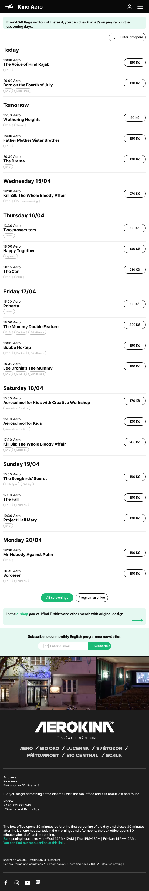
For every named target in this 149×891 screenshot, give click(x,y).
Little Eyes (11, 484)
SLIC (19, 277)
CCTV (95, 863)
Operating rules (78, 863)
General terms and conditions (23, 863)
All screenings (57, 598)
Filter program (127, 37)
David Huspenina (49, 859)
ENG (8, 69)
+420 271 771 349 (17, 805)
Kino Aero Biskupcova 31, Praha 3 (21, 783)
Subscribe (102, 646)
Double (20, 332)
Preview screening (27, 201)
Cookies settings (113, 863)
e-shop (22, 614)
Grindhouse (37, 332)
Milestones (22, 90)
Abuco (21, 859)
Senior (20, 125)
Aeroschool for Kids (16, 408)
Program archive (92, 598)
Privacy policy (55, 863)
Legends (10, 256)
